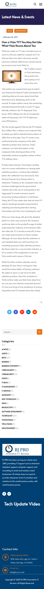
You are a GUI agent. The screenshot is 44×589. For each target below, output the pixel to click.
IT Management (8, 387)
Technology (20, 31)
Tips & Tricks (7, 424)
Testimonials (7, 420)
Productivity (7, 407)
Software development (12, 411)
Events (4, 378)
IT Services (6, 391)
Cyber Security (8, 370)
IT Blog (5, 382)
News (4, 403)
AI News (5, 349)
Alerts (4, 353)
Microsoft (6, 395)
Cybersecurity (8, 374)
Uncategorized (8, 428)
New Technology (9, 399)
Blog (10, 31)
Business (5, 362)
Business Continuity (10, 366)
